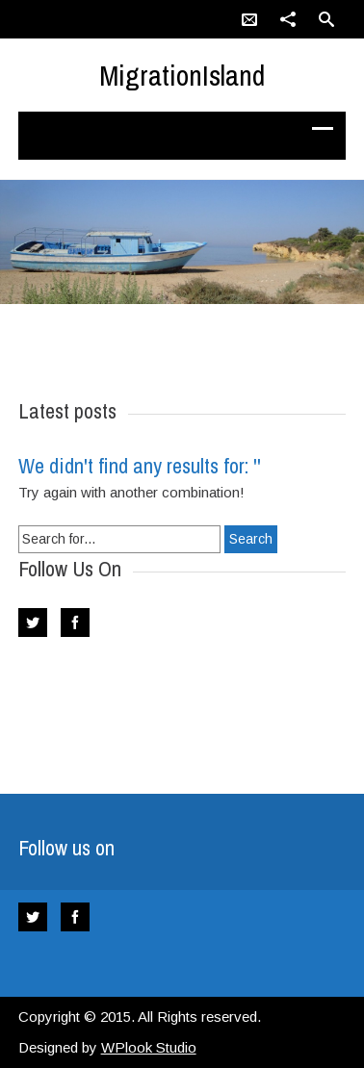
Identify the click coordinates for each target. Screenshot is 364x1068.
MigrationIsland (182, 75)
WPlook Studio (148, 1047)
